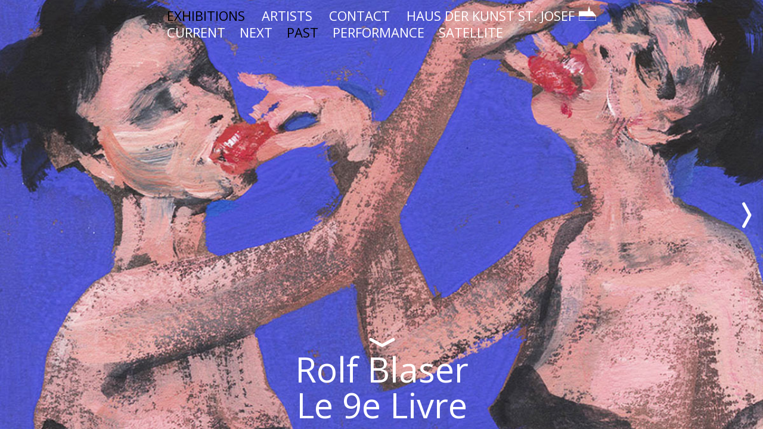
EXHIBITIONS (206, 15)
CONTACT (359, 15)
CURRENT (196, 32)
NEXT (256, 32)
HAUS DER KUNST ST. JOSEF (501, 15)
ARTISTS (287, 15)
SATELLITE (471, 32)
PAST (302, 32)
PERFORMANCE (378, 32)
